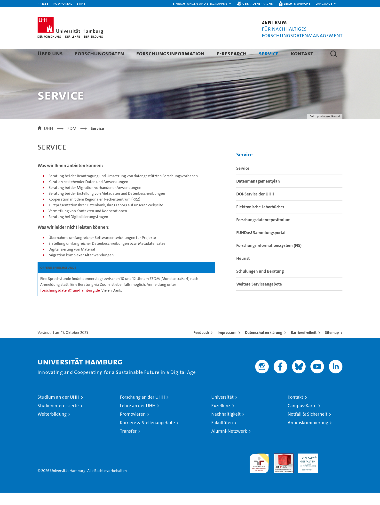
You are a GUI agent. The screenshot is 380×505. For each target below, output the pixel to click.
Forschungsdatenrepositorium (263, 232)
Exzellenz (220, 418)
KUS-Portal (62, 3)
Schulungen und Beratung (260, 283)
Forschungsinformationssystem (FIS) (268, 258)
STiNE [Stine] (81, 3)
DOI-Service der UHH (255, 206)
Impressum (227, 344)
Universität (222, 409)
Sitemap (332, 344)
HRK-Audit (307, 468)
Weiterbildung (52, 426)
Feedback (201, 344)
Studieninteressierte (58, 418)
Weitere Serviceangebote (259, 296)
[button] (202, 3)
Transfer (128, 443)
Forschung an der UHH (142, 409)
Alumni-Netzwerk (229, 443)
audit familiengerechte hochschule (259, 473)
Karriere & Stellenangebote (147, 435)
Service (269, 53)
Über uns (50, 53)
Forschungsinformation (170, 53)
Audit (278, 468)
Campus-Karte (302, 418)
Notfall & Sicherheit (307, 426)
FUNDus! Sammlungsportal (260, 245)
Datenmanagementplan (258, 193)
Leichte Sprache (297, 3)
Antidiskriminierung (308, 435)
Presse (43, 3)
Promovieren (133, 426)
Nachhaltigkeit (226, 426)
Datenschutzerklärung (263, 344)
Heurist (243, 270)
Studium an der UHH (58, 409)
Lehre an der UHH (137, 418)
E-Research (232, 53)
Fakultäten (222, 435)
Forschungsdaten (99, 53)
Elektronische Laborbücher (260, 219)
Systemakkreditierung (332, 468)
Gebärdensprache (257, 3)
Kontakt (302, 53)
